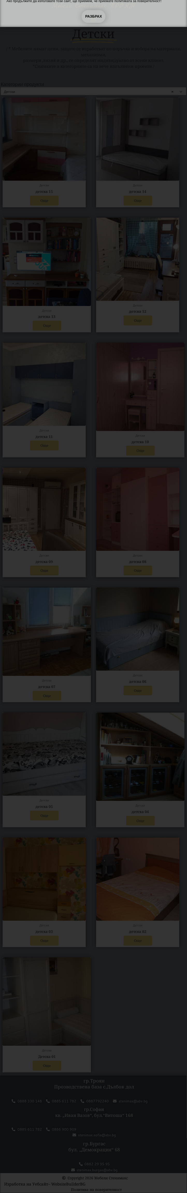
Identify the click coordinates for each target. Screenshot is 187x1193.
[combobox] (93, 91)
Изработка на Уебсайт (26, 1184)
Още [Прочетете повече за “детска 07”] (47, 695)
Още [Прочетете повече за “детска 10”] (140, 450)
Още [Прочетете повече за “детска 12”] (138, 320)
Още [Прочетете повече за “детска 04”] (140, 820)
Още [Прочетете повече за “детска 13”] (47, 325)
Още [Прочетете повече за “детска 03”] (44, 940)
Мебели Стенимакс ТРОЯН (93, 6)
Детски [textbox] (89, 91)
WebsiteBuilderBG (68, 1184)
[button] (93, 19)
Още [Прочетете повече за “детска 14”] (138, 200)
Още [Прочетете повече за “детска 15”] (44, 200)
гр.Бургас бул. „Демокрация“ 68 (94, 1146)
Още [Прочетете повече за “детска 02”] (138, 940)
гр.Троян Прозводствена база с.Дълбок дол (94, 1084)
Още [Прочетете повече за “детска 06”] (138, 690)
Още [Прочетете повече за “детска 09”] (44, 570)
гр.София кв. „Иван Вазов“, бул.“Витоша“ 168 (94, 1112)
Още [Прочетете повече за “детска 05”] (44, 815)
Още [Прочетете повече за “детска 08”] (138, 570)
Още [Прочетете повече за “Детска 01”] (47, 1065)
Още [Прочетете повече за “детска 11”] (44, 445)
